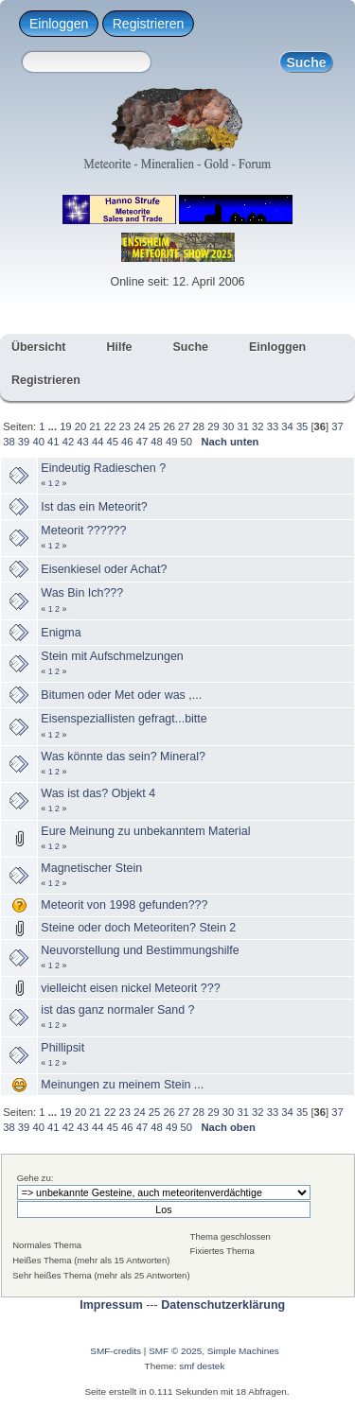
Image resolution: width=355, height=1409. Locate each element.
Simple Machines (243, 1351)
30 (228, 426)
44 (97, 441)
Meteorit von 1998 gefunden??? (124, 905)
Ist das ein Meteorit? (94, 506)
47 (142, 441)
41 (53, 441)
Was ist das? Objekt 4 (98, 793)
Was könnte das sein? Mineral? (123, 756)
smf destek (201, 1366)
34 (287, 426)
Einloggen (58, 23)
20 (80, 426)
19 (65, 426)
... (54, 426)
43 (82, 441)
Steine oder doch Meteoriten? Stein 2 (138, 927)
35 (302, 426)
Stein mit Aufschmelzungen (112, 656)
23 (125, 426)
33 (272, 426)
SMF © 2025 (175, 1351)
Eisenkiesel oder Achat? (104, 569)
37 (337, 426)
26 (168, 426)
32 (257, 426)
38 (8, 441)
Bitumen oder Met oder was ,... (121, 695)
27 (183, 426)
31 (242, 426)
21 (94, 426)
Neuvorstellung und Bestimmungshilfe (140, 950)
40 (38, 441)
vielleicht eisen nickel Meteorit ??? (130, 988)
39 (23, 441)
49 (171, 441)
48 (156, 441)
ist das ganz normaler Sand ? (117, 1010)
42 (68, 441)
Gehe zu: (35, 1178)
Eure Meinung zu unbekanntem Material (145, 831)
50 (186, 441)
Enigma (60, 632)
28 (198, 426)
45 (112, 441)
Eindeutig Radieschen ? (103, 468)
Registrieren (148, 23)
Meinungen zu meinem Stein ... (122, 1084)
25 (154, 426)
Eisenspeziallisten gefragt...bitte (123, 718)
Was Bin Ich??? (82, 593)
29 (213, 426)
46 (127, 441)
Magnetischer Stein (91, 868)
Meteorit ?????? (83, 530)
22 (109, 426)
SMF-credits (115, 1351)
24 (139, 426)
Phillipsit (62, 1047)
